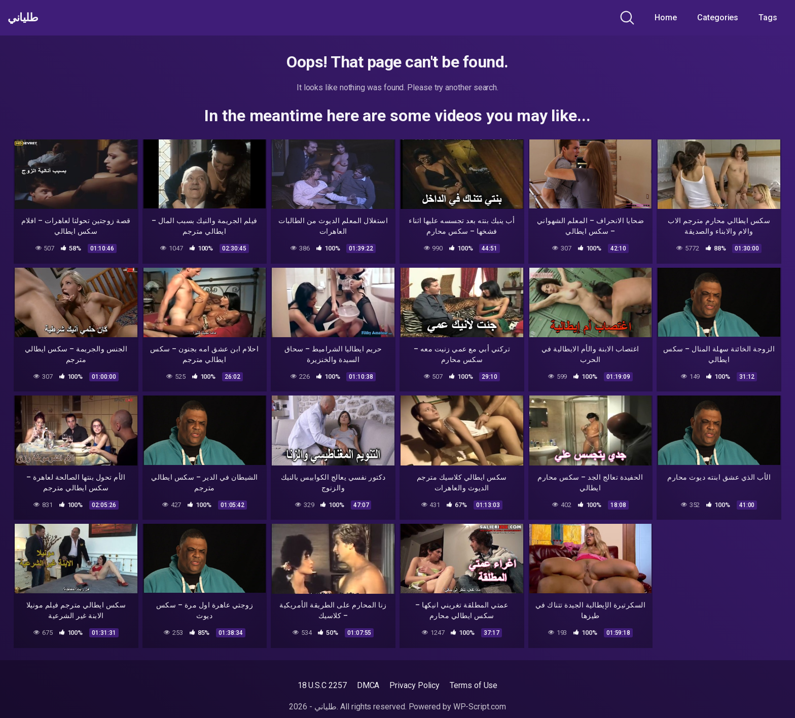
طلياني (27, 17)
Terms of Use (473, 685)
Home (666, 17)
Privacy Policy (414, 685)
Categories (717, 17)
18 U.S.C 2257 (322, 685)
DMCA (368, 685)
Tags (767, 17)
